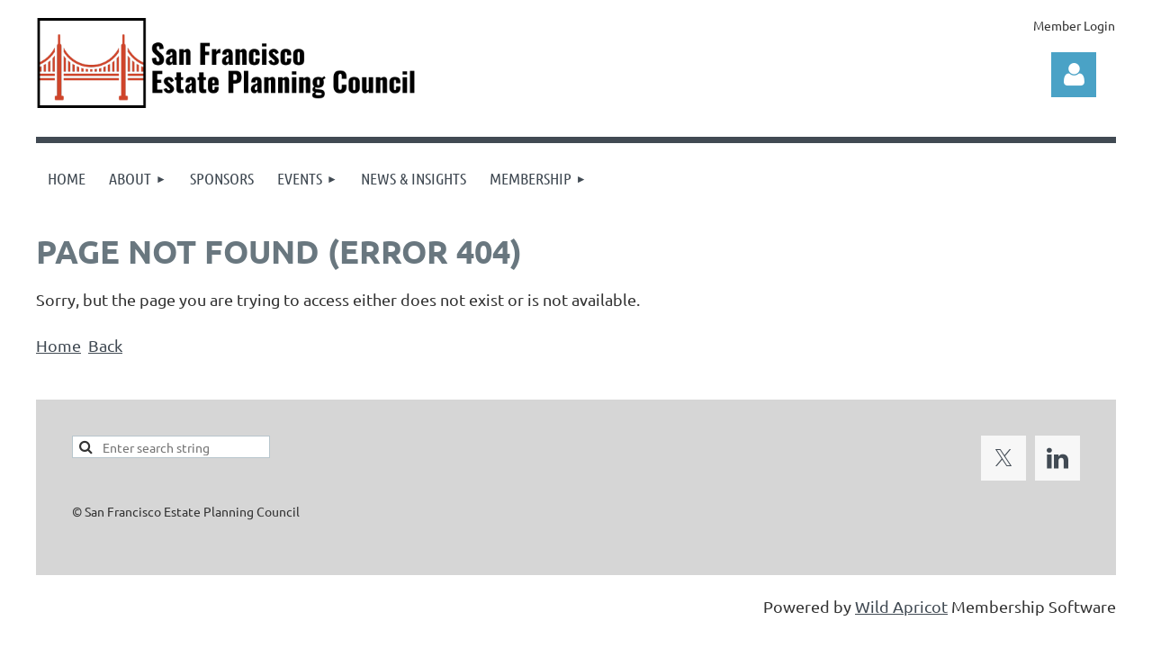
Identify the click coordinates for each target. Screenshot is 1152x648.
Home (58, 345)
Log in (1073, 74)
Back (105, 345)
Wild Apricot (901, 606)
